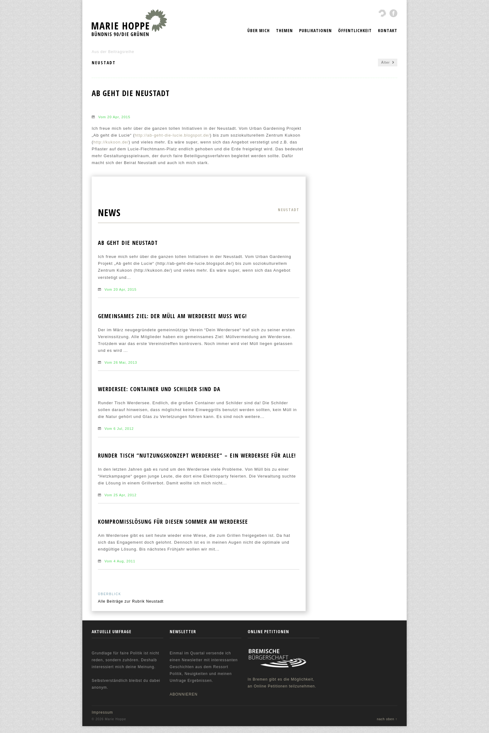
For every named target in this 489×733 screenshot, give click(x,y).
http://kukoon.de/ (110, 142)
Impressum (102, 712)
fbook (393, 13)
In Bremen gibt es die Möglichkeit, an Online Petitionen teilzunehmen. (283, 667)
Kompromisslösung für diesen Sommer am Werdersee (173, 521)
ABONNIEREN (183, 694)
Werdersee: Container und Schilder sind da (159, 389)
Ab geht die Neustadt (128, 242)
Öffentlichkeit (355, 30)
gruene (382, 13)
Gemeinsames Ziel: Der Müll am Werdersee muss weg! (172, 316)
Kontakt (387, 30)
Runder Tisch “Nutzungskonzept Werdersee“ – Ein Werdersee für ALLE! (197, 455)
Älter (387, 62)
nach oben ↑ (387, 719)
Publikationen (315, 30)
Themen (284, 30)
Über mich (258, 30)
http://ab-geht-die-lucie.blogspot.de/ (172, 135)
